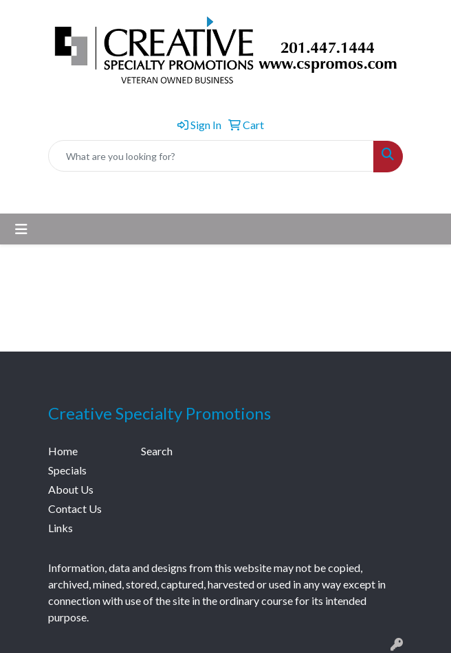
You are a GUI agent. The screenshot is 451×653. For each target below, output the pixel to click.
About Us (71, 489)
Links (60, 527)
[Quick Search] (211, 156)
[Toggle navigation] (21, 229)
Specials (67, 470)
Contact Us (75, 508)
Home (63, 450)
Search (157, 450)
